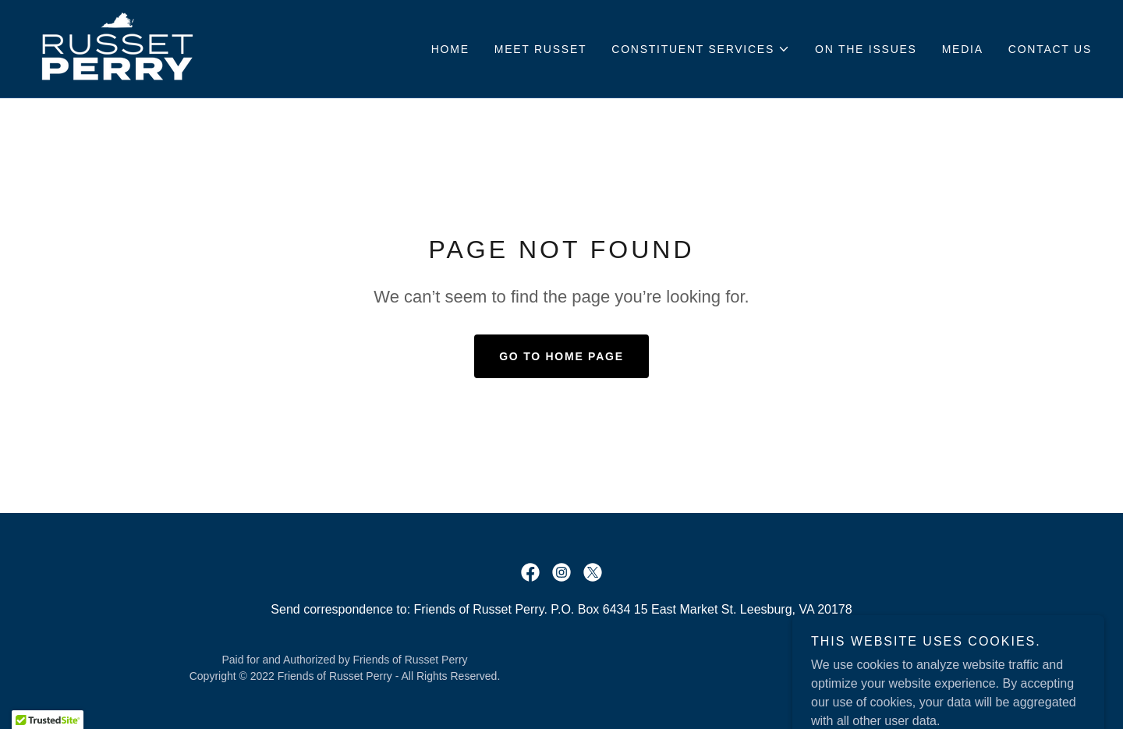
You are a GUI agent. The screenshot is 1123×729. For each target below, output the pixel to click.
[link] (117, 48)
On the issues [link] (866, 49)
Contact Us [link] (1050, 49)
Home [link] (450, 49)
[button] (700, 49)
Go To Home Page (561, 356)
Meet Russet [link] (540, 49)
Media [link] (962, 49)
